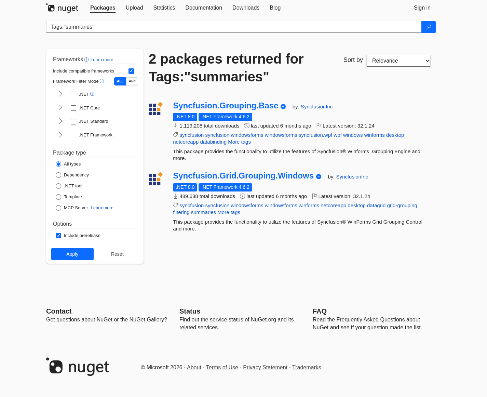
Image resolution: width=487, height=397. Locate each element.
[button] (87, 59)
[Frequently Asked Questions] (320, 311)
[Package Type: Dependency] (72, 175)
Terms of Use (222, 367)
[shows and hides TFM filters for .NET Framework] (60, 135)
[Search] (428, 27)
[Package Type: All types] (68, 164)
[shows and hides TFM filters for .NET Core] (60, 108)
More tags (239, 142)
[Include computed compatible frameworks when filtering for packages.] (131, 71)
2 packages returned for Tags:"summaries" (226, 67)
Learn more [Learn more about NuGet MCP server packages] (102, 207)
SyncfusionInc (317, 106)
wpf (337, 135)
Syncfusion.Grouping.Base (225, 105)
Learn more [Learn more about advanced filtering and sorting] (102, 59)
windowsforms (281, 135)
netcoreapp (186, 142)
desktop (395, 135)
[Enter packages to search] (234, 27)
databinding (213, 142)
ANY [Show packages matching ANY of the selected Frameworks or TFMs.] (132, 81)
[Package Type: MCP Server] (72, 207)
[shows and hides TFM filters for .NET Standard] (60, 122)
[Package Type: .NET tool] (69, 186)
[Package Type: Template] (69, 196)
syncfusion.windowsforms (234, 135)
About (194, 367)
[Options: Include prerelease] (78, 235)
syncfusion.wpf (315, 135)
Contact (58, 311)
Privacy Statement (265, 367)
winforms (374, 135)
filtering (181, 212)
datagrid (376, 205)
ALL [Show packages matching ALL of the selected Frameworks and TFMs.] (120, 81)
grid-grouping (402, 205)
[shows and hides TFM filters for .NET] (60, 94)
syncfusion (191, 135)
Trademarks (306, 367)
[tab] (103, 7)
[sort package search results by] (398, 61)
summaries (203, 212)
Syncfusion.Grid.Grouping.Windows (243, 176)
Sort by (353, 59)
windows (353, 135)
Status (189, 311)
